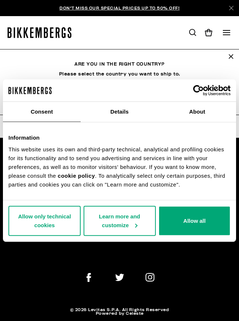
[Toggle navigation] (226, 32)
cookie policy (76, 175)
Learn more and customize (119, 220)
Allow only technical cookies (44, 220)
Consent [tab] (42, 111)
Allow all (194, 220)
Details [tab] (119, 111)
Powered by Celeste (120, 313)
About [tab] (197, 111)
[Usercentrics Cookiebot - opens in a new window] (198, 90)
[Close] (231, 8)
